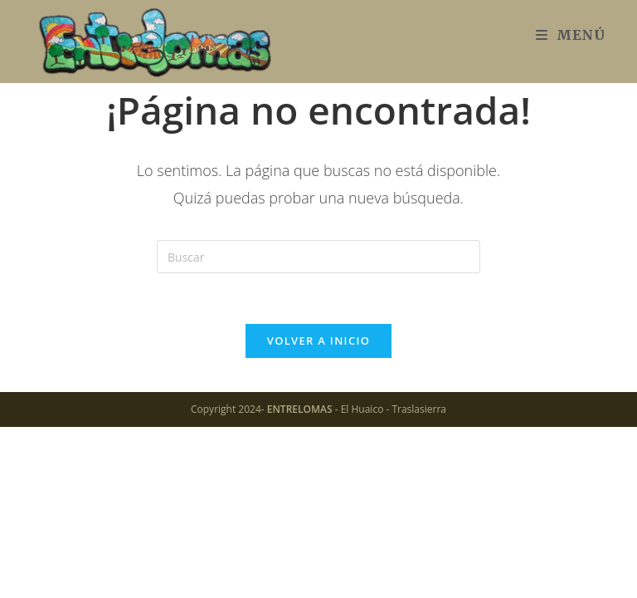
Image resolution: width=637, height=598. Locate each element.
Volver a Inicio (318, 340)
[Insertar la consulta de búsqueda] (318, 256)
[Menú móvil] (570, 35)
